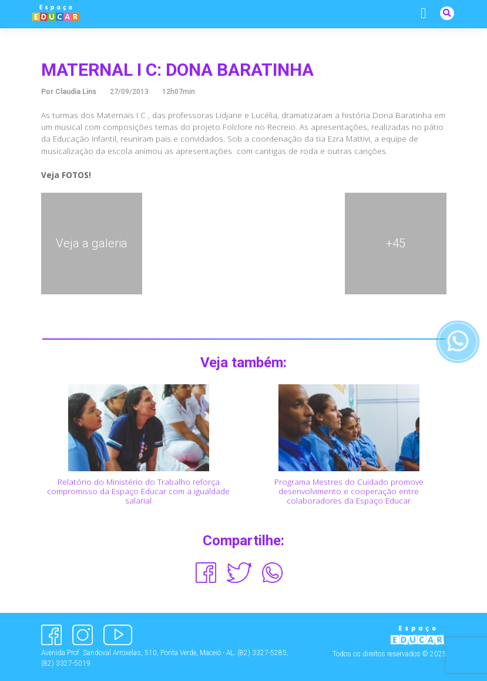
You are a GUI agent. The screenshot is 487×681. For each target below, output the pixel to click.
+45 (395, 243)
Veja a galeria (91, 243)
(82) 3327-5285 (262, 653)
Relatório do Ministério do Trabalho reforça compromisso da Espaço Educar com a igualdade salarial (138, 491)
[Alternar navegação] (423, 13)
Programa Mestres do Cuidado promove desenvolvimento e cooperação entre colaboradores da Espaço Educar (349, 491)
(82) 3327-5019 (65, 663)
